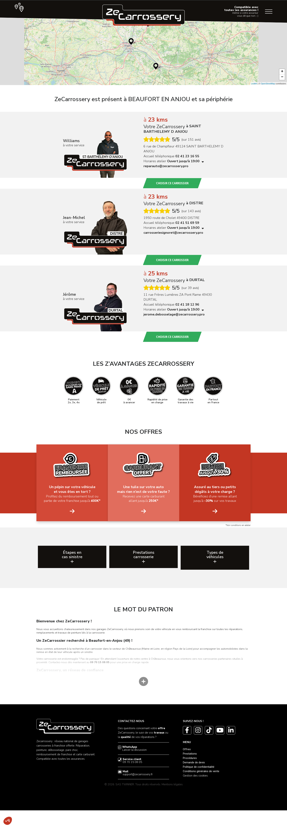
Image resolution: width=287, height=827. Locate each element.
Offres (187, 766)
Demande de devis (194, 779)
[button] (7, 820)
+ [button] (282, 71)
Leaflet (254, 83)
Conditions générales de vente (201, 788)
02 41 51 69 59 (187, 223)
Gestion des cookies (195, 792)
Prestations (190, 770)
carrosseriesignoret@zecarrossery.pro (173, 232)
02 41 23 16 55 (187, 156)
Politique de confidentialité (198, 783)
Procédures (190, 774)
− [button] (282, 77)
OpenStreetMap (268, 83)
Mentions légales (172, 801)
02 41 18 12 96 (187, 304)
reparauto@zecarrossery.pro (166, 166)
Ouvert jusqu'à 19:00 (185, 161)
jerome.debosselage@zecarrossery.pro (174, 314)
